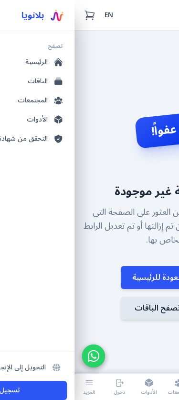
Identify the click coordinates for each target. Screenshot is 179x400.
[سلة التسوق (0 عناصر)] (15, 15)
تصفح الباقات (89, 308)
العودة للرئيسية (89, 277)
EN (34, 15)
